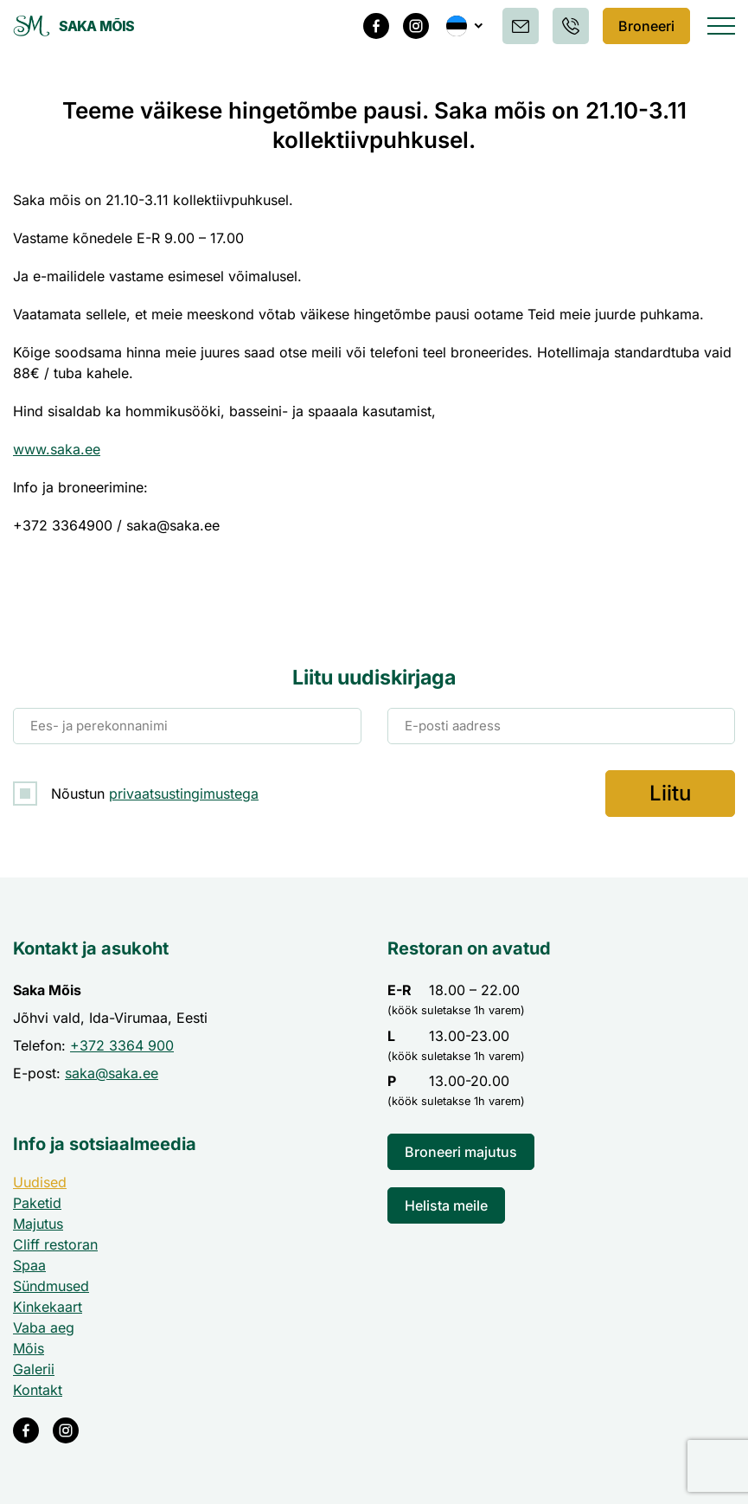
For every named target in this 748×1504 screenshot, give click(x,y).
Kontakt (37, 1389)
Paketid (37, 1203)
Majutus (38, 1223)
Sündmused (51, 1286)
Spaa (29, 1265)
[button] (462, 26)
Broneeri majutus (461, 1151)
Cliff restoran (55, 1244)
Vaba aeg (43, 1327)
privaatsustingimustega (184, 793)
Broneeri (645, 26)
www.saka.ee (56, 449)
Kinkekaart (47, 1306)
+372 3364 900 (122, 1045)
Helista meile (446, 1205)
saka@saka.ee (111, 1073)
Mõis (28, 1348)
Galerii (33, 1369)
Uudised (40, 1182)
